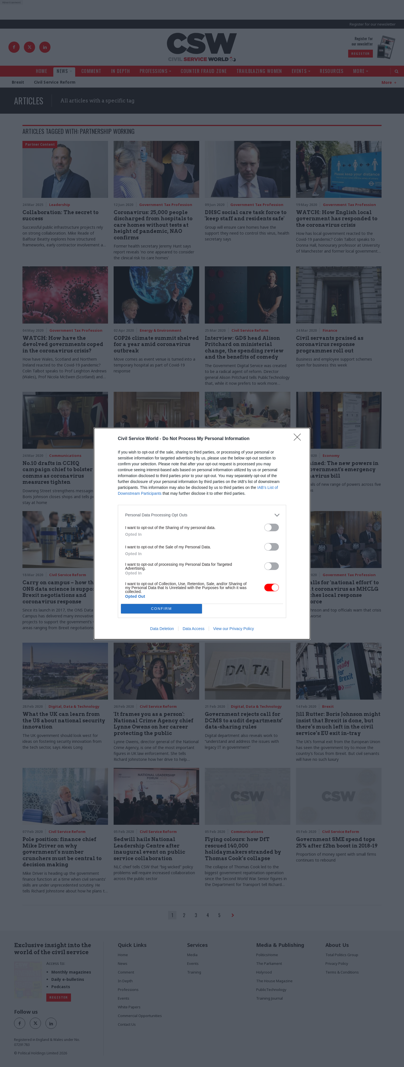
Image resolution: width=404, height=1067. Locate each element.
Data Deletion (162, 628)
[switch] (271, 527)
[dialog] (202, 533)
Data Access (194, 628)
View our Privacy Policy (233, 628)
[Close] (299, 439)
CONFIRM (161, 608)
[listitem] (202, 515)
